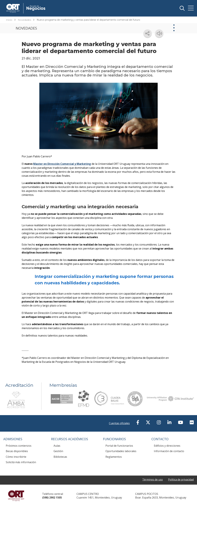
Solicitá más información (21, 462)
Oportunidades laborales (120, 451)
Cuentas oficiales (119, 423)
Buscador (182, 8)
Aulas (57, 445)
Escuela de (55, 3)
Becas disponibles (17, 451)
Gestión (58, 451)
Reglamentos (113, 457)
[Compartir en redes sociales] (148, 33)
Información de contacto (169, 451)
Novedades (24, 19)
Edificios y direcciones (167, 445)
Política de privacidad (181, 479)
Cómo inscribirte (16, 457)
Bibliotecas (60, 457)
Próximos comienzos (18, 445)
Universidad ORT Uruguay (16, 495)
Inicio (9, 19)
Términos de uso (152, 479)
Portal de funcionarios (119, 445)
